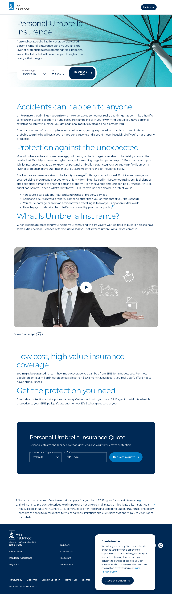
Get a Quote (16, 545)
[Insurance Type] (33, 74)
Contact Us (66, 551)
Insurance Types (42, 452)
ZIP (68, 452)
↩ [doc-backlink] (140, 500)
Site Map (86, 580)
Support (65, 545)
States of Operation (51, 580)
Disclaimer (32, 580)
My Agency (148, 7)
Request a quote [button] (80, 73)
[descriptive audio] (39, 334)
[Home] (20, 6)
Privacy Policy (15, 580)
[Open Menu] (161, 7)
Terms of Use (71, 580)
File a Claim (15, 551)
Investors (65, 558)
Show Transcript (24, 334)
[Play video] (86, 287)
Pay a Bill (14, 564)
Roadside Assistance (20, 558)
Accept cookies (116, 580)
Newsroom (66, 564)
